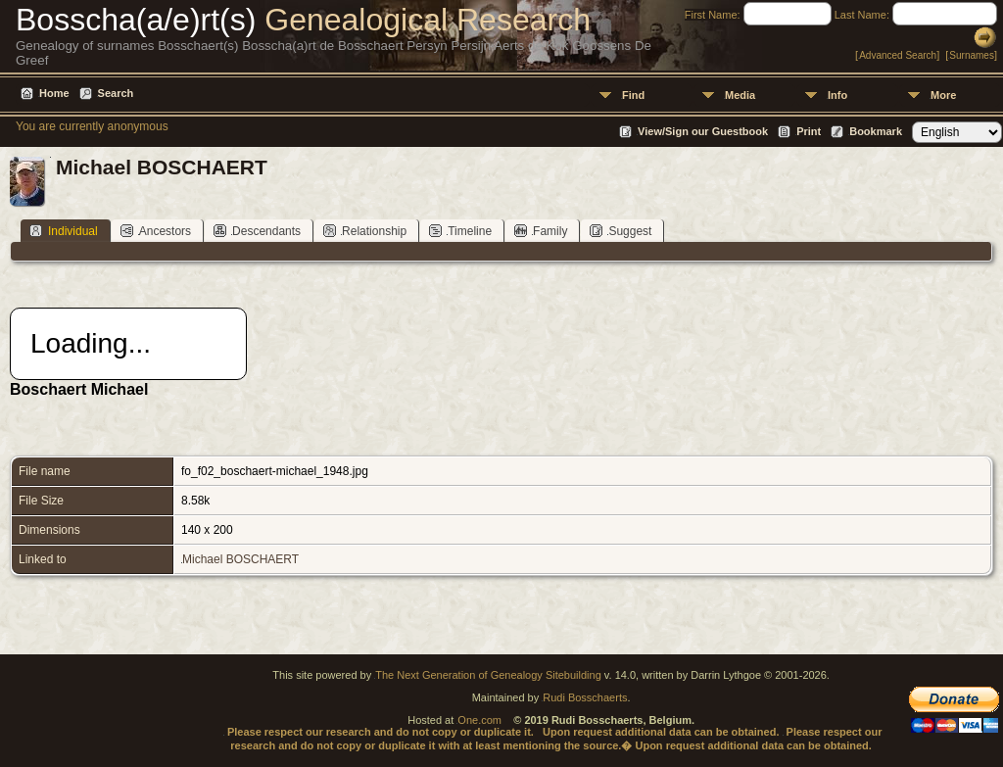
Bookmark (875, 131)
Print (808, 131)
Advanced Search (897, 55)
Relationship (364, 230)
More (943, 95)
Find (633, 95)
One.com (479, 720)
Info (837, 95)
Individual (63, 230)
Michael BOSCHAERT (240, 559)
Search (116, 93)
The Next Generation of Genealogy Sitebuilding (488, 675)
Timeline (460, 230)
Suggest (620, 230)
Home (54, 93)
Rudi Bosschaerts (585, 697)
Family (540, 230)
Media (740, 95)
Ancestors (155, 230)
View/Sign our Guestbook (703, 131)
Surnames (971, 55)
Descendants (257, 230)
